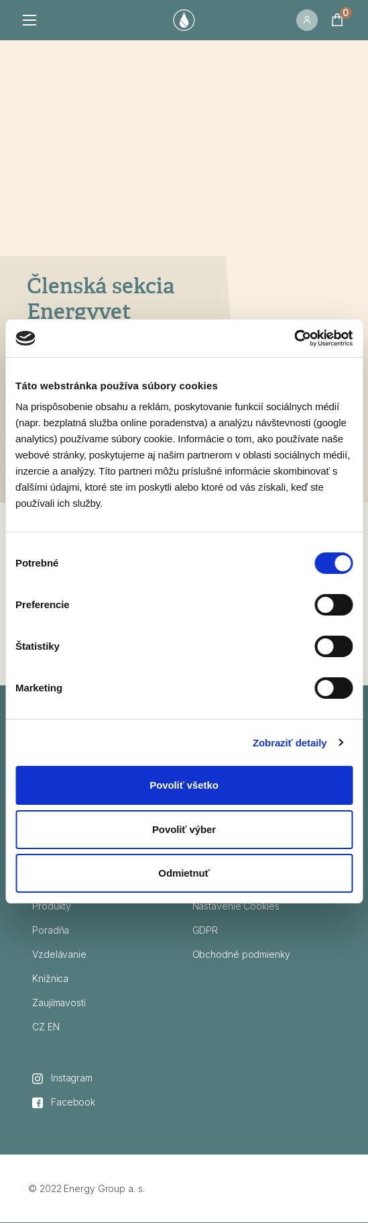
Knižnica (50, 978)
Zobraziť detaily (290, 742)
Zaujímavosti (59, 1002)
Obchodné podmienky (241, 954)
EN (54, 1026)
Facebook (63, 1102)
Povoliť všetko (184, 785)
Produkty (51, 906)
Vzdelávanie (59, 954)
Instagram (62, 1078)
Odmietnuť (183, 873)
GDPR (205, 930)
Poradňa (50, 930)
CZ (38, 1026)
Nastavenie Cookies (236, 906)
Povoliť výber (184, 829)
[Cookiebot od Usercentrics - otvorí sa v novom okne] (294, 338)
